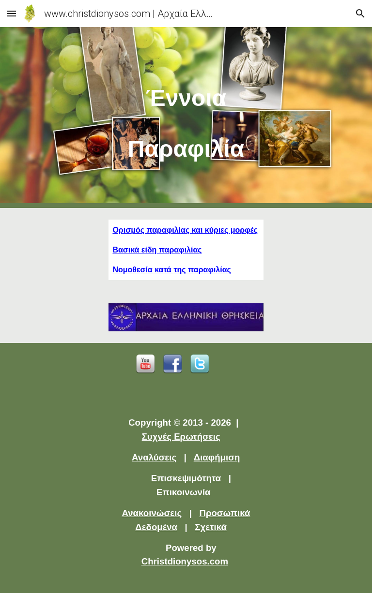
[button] (11, 13)
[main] (185, 117)
